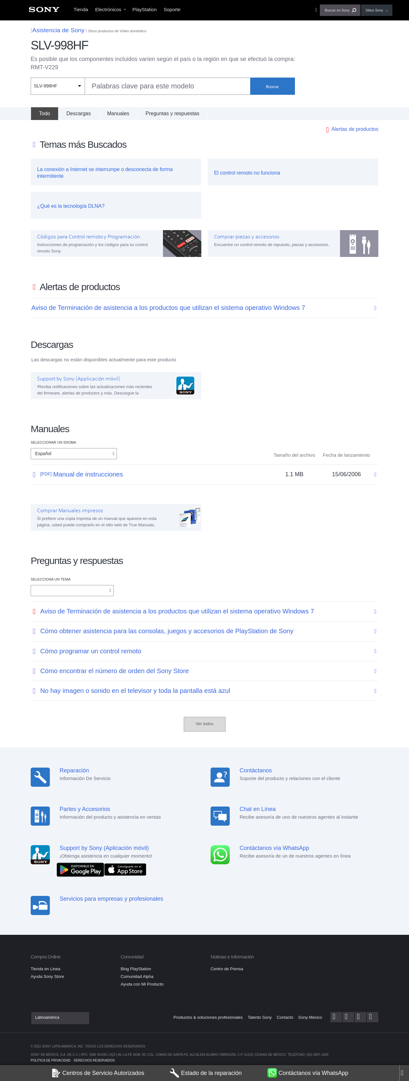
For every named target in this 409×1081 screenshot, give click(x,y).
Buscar (272, 86)
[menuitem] (44, 11)
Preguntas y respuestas (172, 113)
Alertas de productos (354, 129)
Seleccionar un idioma (53, 442)
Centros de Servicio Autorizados (97, 1073)
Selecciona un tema (51, 579)
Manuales (118, 113)
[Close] (404, 1073)
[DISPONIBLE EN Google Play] (82, 869)
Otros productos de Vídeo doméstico (117, 31)
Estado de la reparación (206, 1073)
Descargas (78, 113)
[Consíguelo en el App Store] (125, 869)
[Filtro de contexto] (58, 86)
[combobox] (140, 86)
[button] (340, 10)
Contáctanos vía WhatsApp (307, 1073)
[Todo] (44, 113)
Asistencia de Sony (58, 30)
